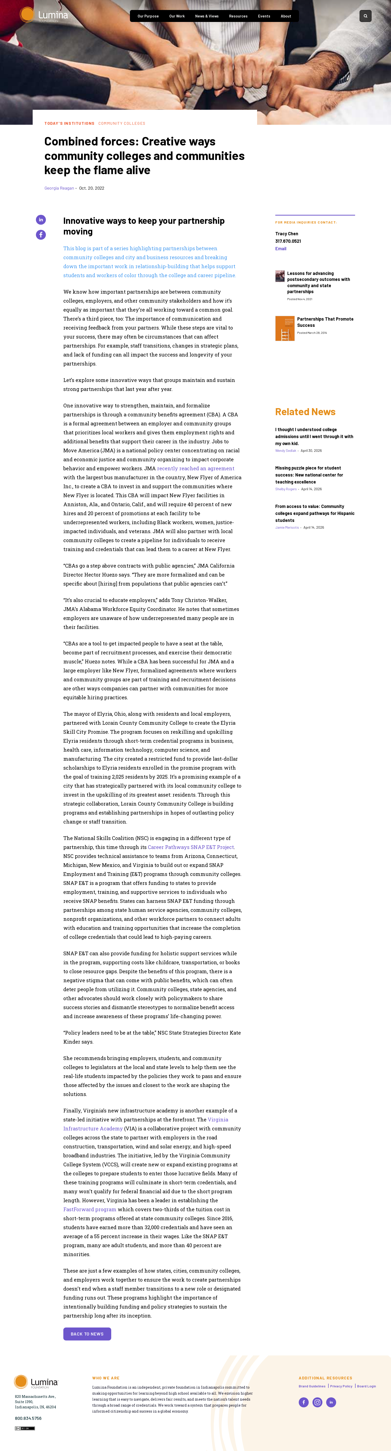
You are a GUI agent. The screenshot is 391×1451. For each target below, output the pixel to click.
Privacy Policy (341, 1386)
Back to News (87, 1333)
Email (280, 248)
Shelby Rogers (286, 489)
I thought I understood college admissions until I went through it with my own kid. (314, 436)
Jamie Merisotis (287, 527)
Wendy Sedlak (285, 450)
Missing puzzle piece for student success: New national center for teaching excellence (309, 474)
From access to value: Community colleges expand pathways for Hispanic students (315, 513)
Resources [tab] (238, 16)
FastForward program (89, 1209)
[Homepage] (44, 16)
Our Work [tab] (177, 16)
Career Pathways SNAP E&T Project (191, 847)
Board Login (366, 1386)
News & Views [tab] (207, 16)
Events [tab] (264, 16)
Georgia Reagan (59, 188)
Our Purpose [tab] (148, 16)
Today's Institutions (69, 123)
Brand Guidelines (312, 1386)
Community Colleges (122, 123)
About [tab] (286, 16)
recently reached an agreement (195, 468)
